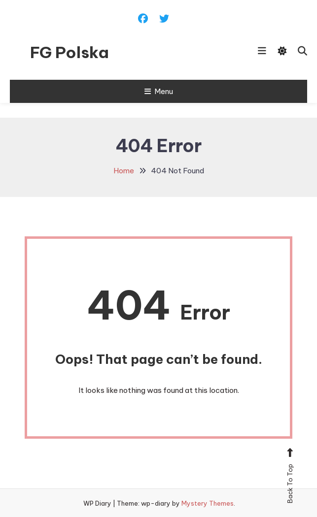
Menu (158, 91)
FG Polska (69, 52)
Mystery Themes (207, 503)
